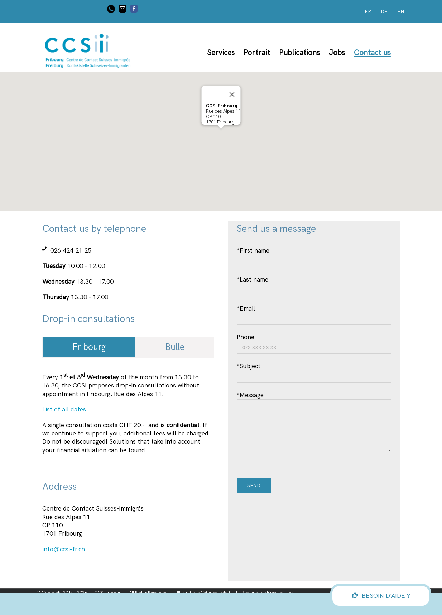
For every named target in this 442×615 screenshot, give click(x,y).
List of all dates (64, 409)
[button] (221, 135)
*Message (314, 410)
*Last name (314, 284)
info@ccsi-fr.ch (63, 549)
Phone (314, 342)
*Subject (314, 371)
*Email (314, 313)
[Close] (232, 94)
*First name (314, 255)
